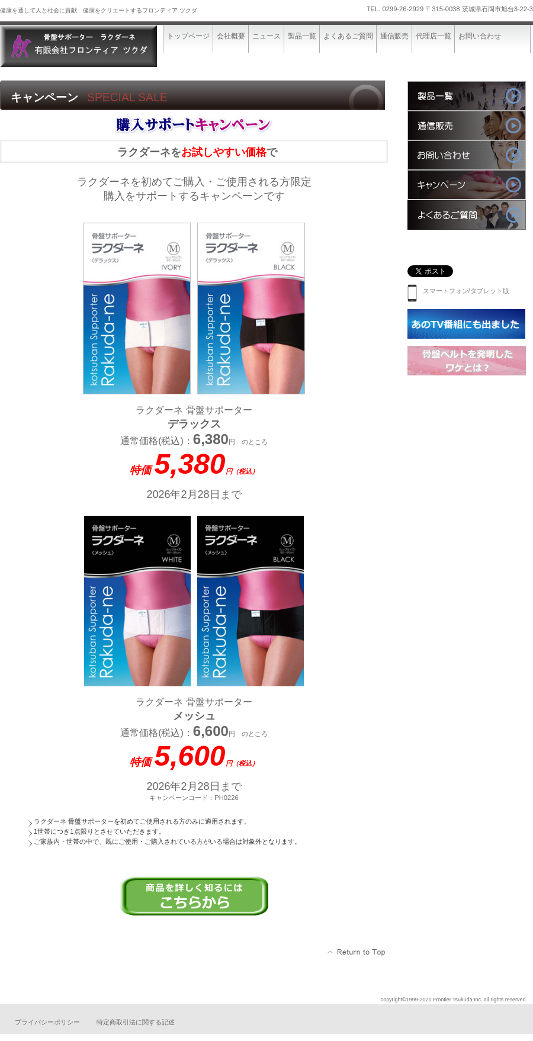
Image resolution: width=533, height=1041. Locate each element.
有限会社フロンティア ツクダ (89, 46)
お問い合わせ (466, 155)
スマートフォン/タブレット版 (458, 290)
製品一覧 (466, 96)
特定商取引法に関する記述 (136, 1022)
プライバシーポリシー (47, 1022)
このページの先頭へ (357, 952)
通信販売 (466, 125)
